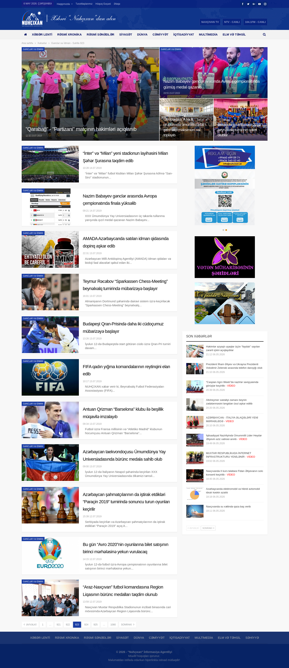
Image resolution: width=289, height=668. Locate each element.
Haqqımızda (63, 4)
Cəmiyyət (165, 34)
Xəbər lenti (43, 34)
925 (96, 624)
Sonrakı (127, 624)
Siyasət (128, 34)
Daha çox (237, 34)
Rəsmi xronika (71, 34)
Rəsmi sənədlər (102, 34)
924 (86, 624)
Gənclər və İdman (33, 49)
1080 (113, 624)
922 (68, 624)
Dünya (146, 34)
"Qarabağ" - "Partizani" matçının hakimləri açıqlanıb (81, 129)
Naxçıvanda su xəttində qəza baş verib (228, 506)
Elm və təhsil (229, 637)
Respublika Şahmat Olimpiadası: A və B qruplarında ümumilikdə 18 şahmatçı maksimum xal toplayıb (184, 124)
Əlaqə (117, 3)
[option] (225, 198)
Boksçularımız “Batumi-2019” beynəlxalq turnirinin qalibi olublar (240, 129)
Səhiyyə (252, 637)
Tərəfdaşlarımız (84, 3)
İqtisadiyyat (188, 34)
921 (59, 624)
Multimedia (214, 34)
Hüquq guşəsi (103, 3)
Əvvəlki (30, 624)
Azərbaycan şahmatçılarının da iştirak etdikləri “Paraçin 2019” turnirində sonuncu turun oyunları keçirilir (126, 502)
